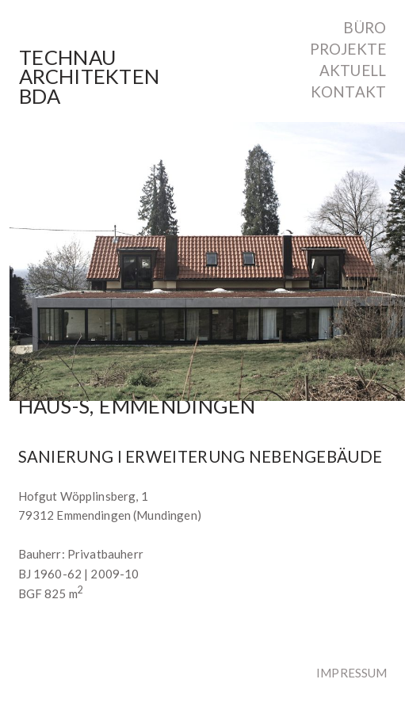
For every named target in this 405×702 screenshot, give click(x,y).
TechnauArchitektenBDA (89, 77)
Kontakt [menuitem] (348, 92)
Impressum (351, 673)
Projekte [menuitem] (348, 49)
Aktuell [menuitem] (352, 70)
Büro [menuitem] (364, 28)
